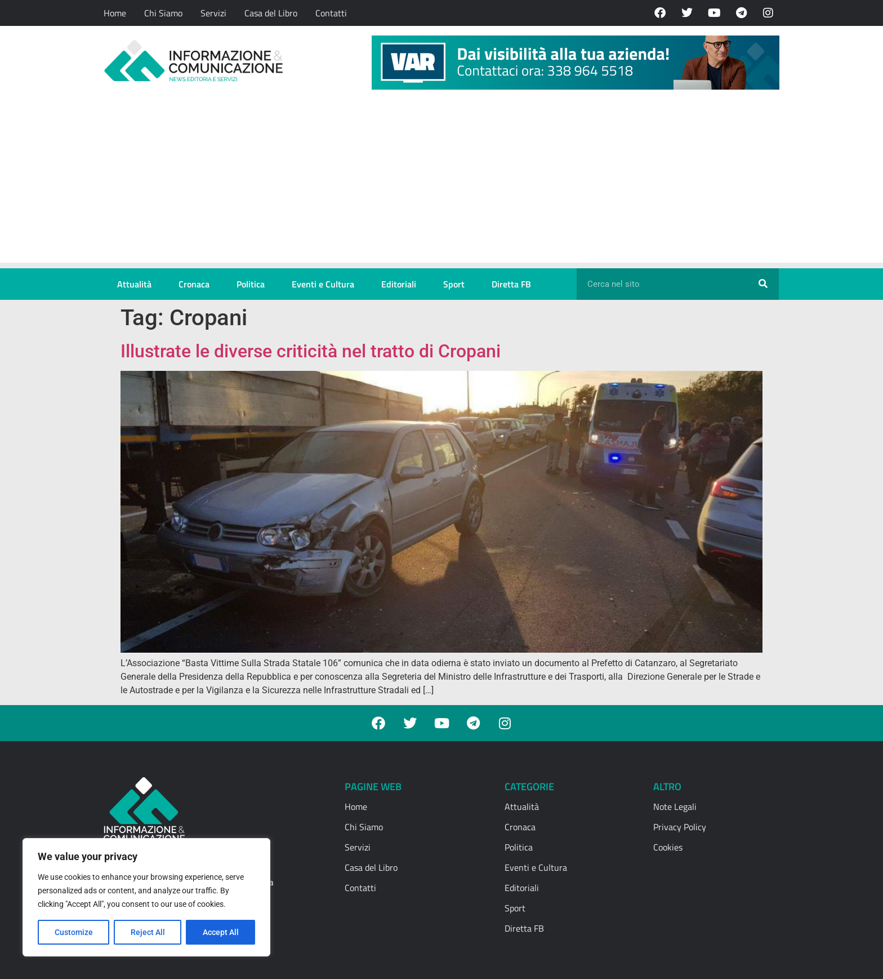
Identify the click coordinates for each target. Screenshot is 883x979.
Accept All (221, 932)
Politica (251, 284)
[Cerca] (763, 284)
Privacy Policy (679, 827)
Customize (74, 932)
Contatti (331, 13)
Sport (454, 284)
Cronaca (194, 284)
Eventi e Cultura (323, 284)
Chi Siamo (163, 13)
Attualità (134, 284)
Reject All (148, 932)
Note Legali (675, 806)
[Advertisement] (441, 184)
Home (115, 13)
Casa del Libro (270, 13)
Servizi (213, 13)
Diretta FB (511, 284)
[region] (146, 897)
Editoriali (398, 284)
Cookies (668, 847)
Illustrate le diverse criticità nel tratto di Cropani (311, 351)
